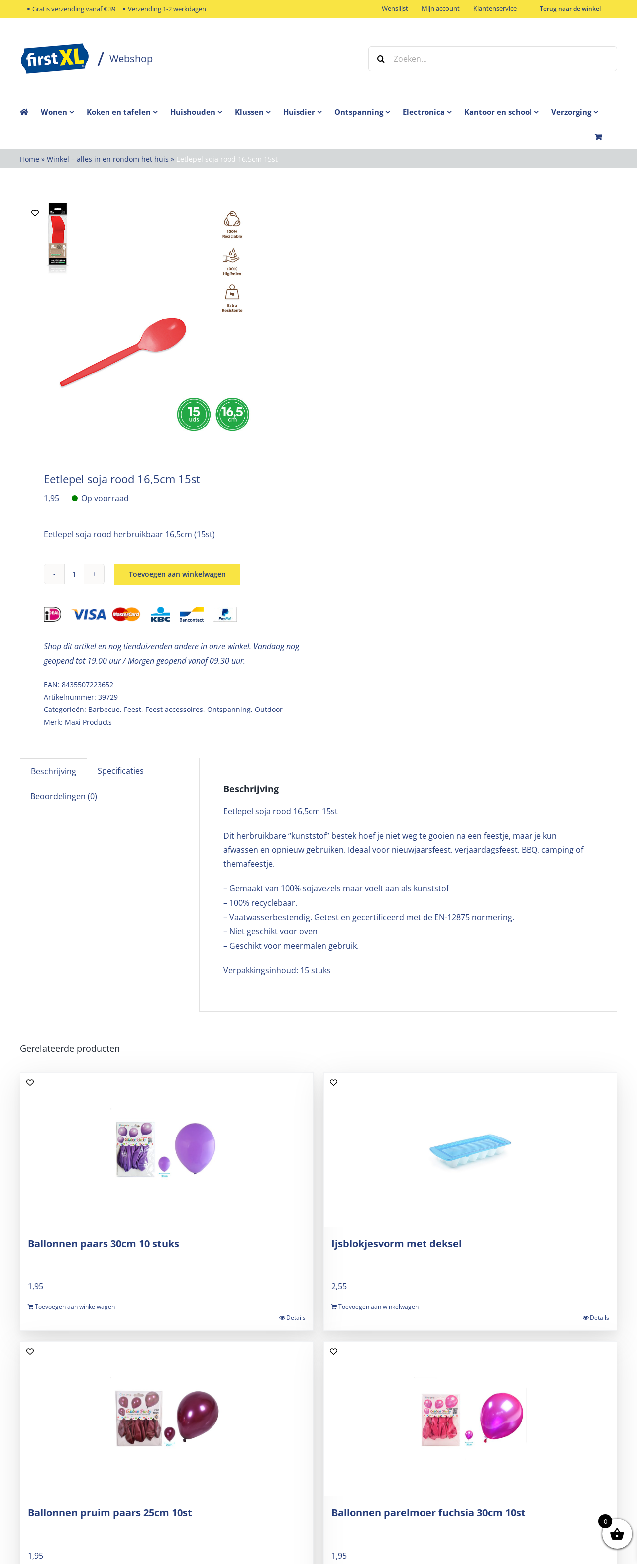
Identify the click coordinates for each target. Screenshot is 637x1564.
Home (29, 159)
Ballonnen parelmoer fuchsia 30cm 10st (428, 1512)
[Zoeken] (380, 58)
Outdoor (269, 709)
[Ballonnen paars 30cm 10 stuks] (166, 1150)
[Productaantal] (74, 574)
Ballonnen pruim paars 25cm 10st (110, 1512)
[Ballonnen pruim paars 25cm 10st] (166, 1419)
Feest (132, 709)
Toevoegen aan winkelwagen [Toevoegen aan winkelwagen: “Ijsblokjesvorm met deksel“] (378, 1306)
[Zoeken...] (492, 58)
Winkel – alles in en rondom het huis (108, 159)
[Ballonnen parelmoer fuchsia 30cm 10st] (470, 1419)
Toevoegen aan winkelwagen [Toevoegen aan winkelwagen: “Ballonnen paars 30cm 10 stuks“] (75, 1306)
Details (296, 1317)
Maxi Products (88, 722)
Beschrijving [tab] (53, 771)
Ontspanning (229, 709)
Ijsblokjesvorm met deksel (396, 1243)
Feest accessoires (174, 709)
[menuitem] (64, 111)
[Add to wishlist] (35, 213)
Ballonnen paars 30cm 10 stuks (103, 1243)
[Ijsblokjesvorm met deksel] (470, 1150)
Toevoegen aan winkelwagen (177, 574)
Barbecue (104, 709)
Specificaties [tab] (121, 770)
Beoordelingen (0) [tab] (63, 796)
